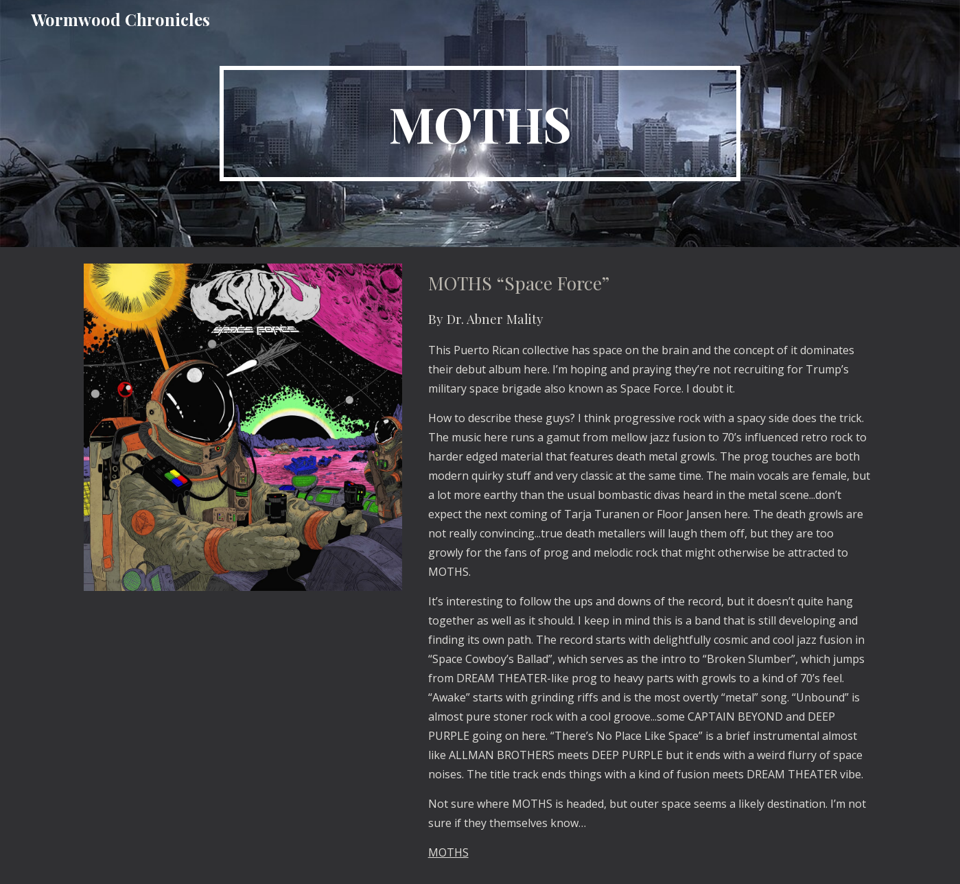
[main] (480, 123)
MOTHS (448, 852)
